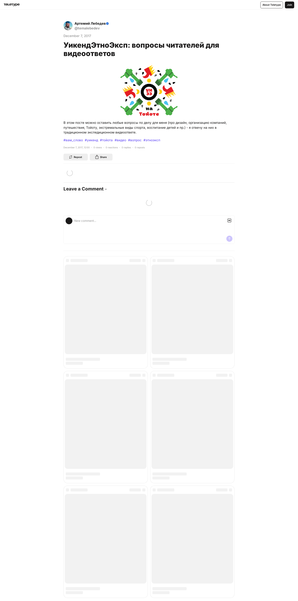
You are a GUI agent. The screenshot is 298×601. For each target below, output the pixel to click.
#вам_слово (73, 140)
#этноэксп (151, 140)
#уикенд (91, 140)
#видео (120, 140)
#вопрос (135, 140)
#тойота (106, 140)
